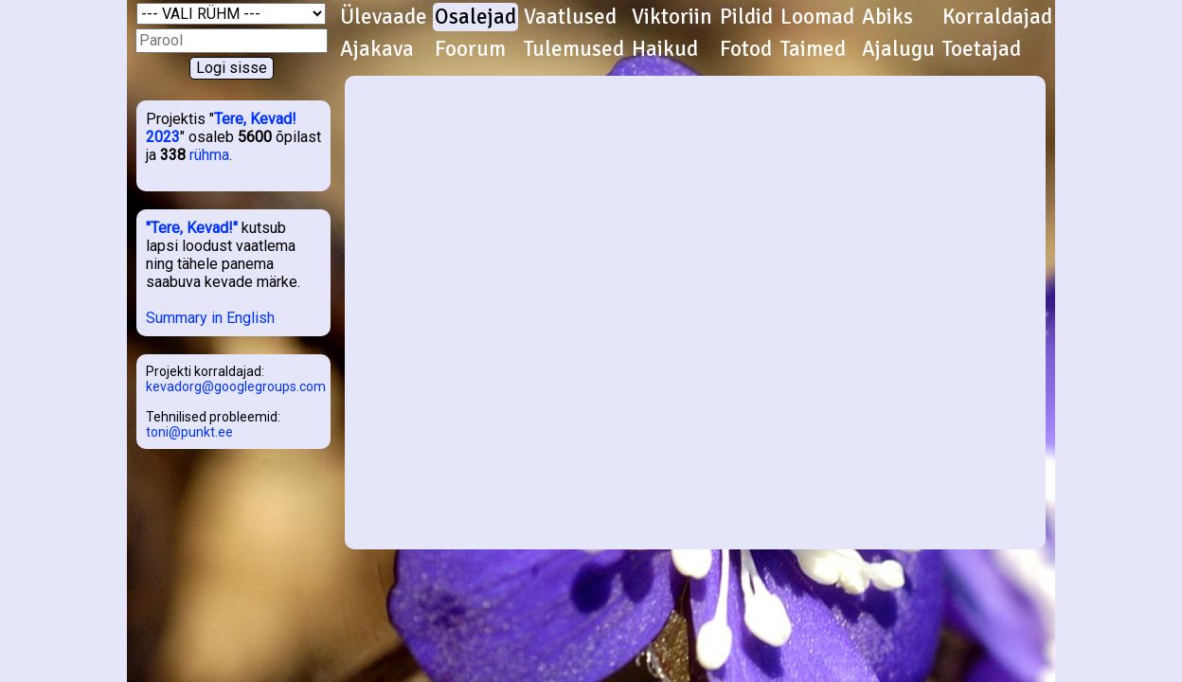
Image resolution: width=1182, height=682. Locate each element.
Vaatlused (570, 17)
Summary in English (210, 318)
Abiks (887, 17)
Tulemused (574, 49)
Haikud (665, 49)
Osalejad (475, 17)
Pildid (746, 17)
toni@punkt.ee (189, 432)
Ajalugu (898, 49)
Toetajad (981, 49)
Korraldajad (997, 17)
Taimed (813, 49)
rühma (209, 155)
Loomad (817, 17)
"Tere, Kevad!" (192, 228)
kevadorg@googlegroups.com (236, 386)
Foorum (470, 49)
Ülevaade (383, 17)
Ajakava (377, 49)
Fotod (746, 49)
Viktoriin (672, 17)
